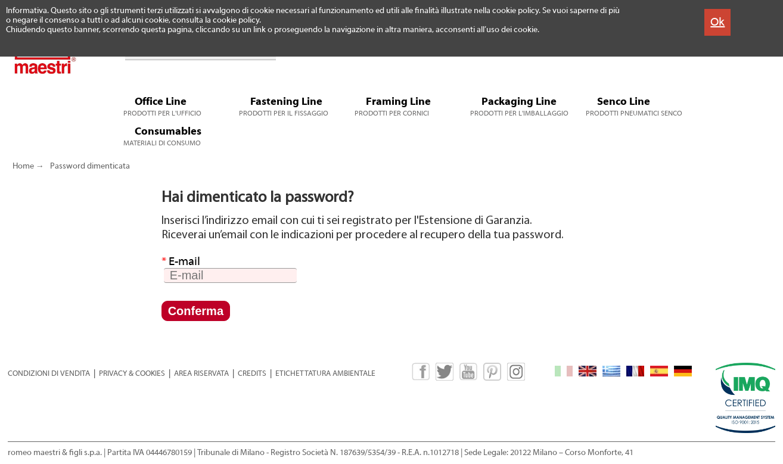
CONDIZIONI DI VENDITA (49, 373)
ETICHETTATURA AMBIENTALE (325, 373)
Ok (717, 22)
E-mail (180, 261)
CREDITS (252, 373)
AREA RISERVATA (201, 373)
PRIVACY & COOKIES (132, 373)
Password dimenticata (90, 166)
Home (23, 166)
